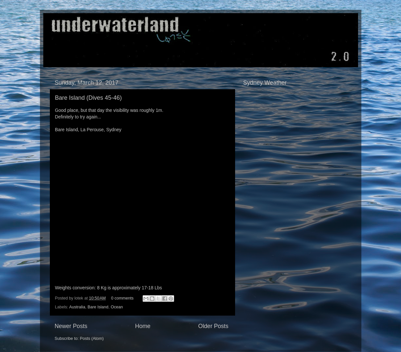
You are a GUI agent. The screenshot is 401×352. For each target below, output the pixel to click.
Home (142, 326)
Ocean (117, 307)
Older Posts (213, 326)
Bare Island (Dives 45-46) (88, 97)
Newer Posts (71, 326)
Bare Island (98, 307)
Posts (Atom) (92, 338)
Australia (77, 307)
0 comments (122, 298)
